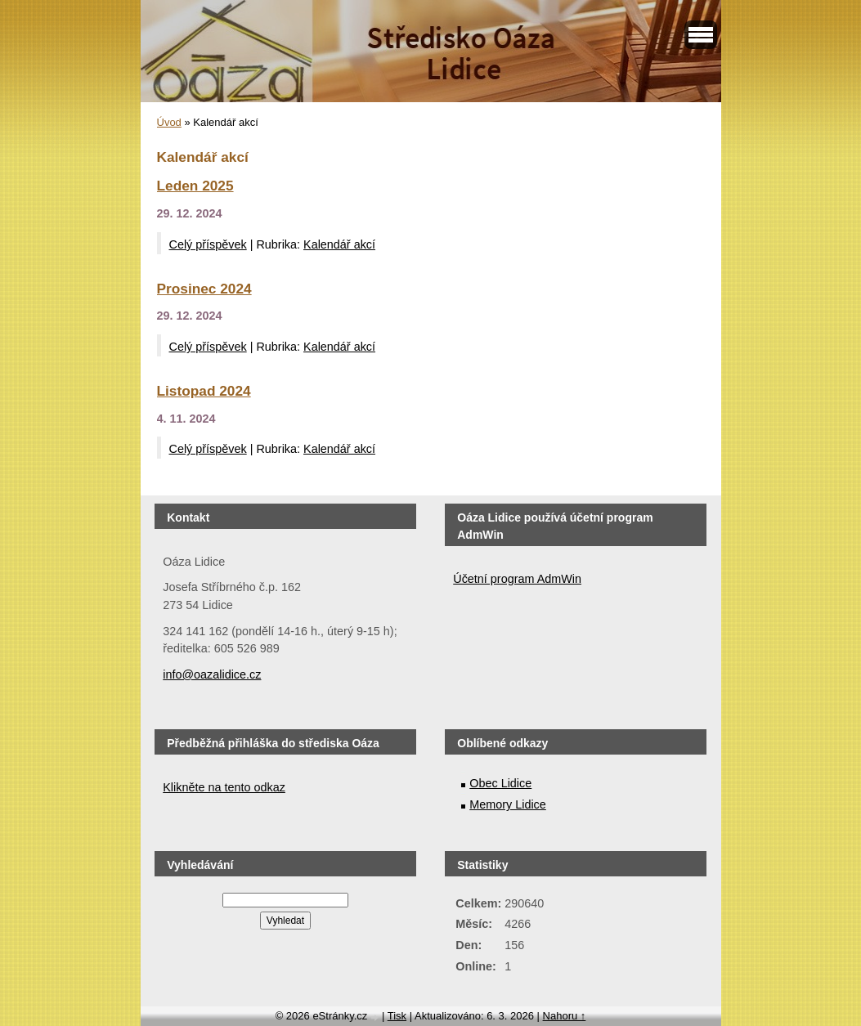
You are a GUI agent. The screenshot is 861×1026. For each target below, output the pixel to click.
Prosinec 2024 (204, 288)
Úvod (169, 122)
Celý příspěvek (208, 244)
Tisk (397, 1016)
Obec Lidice (500, 783)
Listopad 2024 (204, 391)
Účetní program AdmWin (517, 578)
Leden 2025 (195, 185)
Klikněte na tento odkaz (224, 787)
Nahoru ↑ (564, 1016)
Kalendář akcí (339, 244)
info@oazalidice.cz (212, 674)
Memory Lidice (507, 804)
